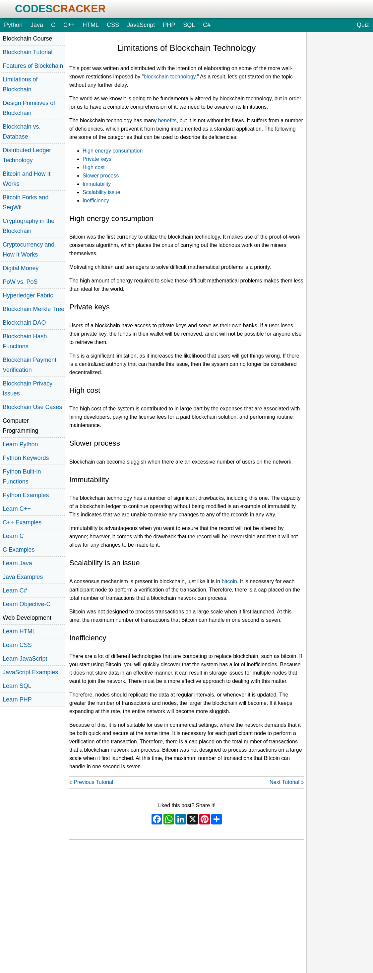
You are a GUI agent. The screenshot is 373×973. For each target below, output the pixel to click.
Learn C (13, 536)
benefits (167, 120)
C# (207, 25)
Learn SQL (17, 686)
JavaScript (141, 25)
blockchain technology (169, 76)
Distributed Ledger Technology (27, 155)
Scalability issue (101, 192)
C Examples (19, 549)
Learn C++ (17, 508)
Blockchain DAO (24, 322)
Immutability (97, 184)
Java (37, 25)
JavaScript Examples (30, 672)
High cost (94, 167)
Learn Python (20, 444)
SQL (189, 25)
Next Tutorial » (287, 782)
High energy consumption (113, 151)
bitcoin (229, 581)
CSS (113, 25)
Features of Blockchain (33, 65)
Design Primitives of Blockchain (29, 108)
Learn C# (15, 590)
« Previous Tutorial (91, 782)
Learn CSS (17, 645)
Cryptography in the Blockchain (28, 226)
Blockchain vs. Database (21, 131)
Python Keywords (26, 458)
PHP (169, 25)
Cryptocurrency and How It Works (28, 249)
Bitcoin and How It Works (26, 178)
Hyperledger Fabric (28, 295)
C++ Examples (22, 522)
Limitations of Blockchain (20, 84)
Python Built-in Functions (22, 476)
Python (13, 25)
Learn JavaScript (25, 658)
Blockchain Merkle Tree (33, 309)
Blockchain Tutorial (27, 52)
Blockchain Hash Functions (25, 341)
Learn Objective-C (26, 604)
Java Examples (23, 577)
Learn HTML (19, 631)
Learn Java (17, 563)
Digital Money (20, 268)
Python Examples (26, 495)
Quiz (363, 25)
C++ (69, 25)
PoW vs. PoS (20, 281)
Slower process (101, 175)
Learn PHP (17, 699)
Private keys (97, 159)
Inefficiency (96, 200)
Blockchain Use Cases (32, 407)
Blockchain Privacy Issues (27, 388)
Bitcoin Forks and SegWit (25, 202)
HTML (91, 25)
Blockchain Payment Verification (29, 365)
